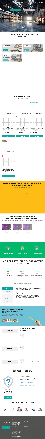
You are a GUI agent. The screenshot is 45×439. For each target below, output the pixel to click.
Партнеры (26, 424)
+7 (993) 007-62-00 (6, 422)
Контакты (26, 426)
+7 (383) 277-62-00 (6, 420)
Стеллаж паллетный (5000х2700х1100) (36, 113)
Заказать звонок (29, 9)
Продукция (26, 421)
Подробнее (8, 136)
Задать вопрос (8, 397)
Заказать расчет (15, 9)
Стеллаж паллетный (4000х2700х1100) (22, 113)
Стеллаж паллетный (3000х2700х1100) (8, 113)
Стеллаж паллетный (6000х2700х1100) (8, 151)
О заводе (26, 419)
